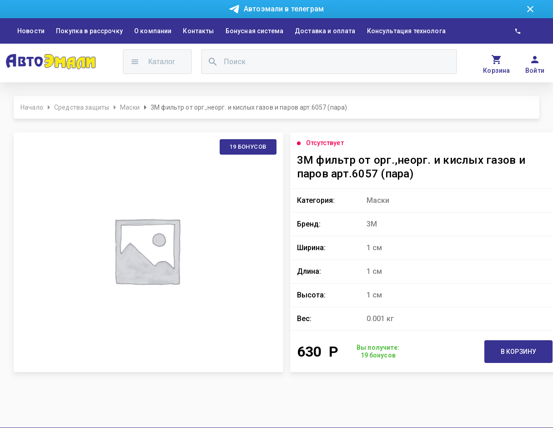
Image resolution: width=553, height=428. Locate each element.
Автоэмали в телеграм (284, 9)
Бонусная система (254, 31)
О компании (153, 31)
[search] (213, 61)
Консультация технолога (406, 31)
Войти (535, 70)
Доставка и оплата (325, 31)
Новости (31, 31)
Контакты (198, 31)
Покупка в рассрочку (89, 31)
